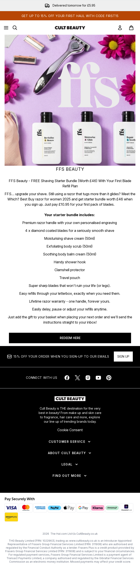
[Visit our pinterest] (109, 377)
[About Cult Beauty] (70, 453)
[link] (120, 27)
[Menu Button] (6, 27)
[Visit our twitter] (77, 377)
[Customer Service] (70, 441)
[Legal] (70, 464)
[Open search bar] (14, 27)
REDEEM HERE (70, 338)
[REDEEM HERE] (70, 100)
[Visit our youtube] (98, 377)
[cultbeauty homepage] (70, 27)
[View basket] (131, 27)
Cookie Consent (70, 430)
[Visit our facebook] (67, 377)
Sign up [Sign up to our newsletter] (123, 356)
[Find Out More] (70, 476)
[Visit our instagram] (88, 377)
